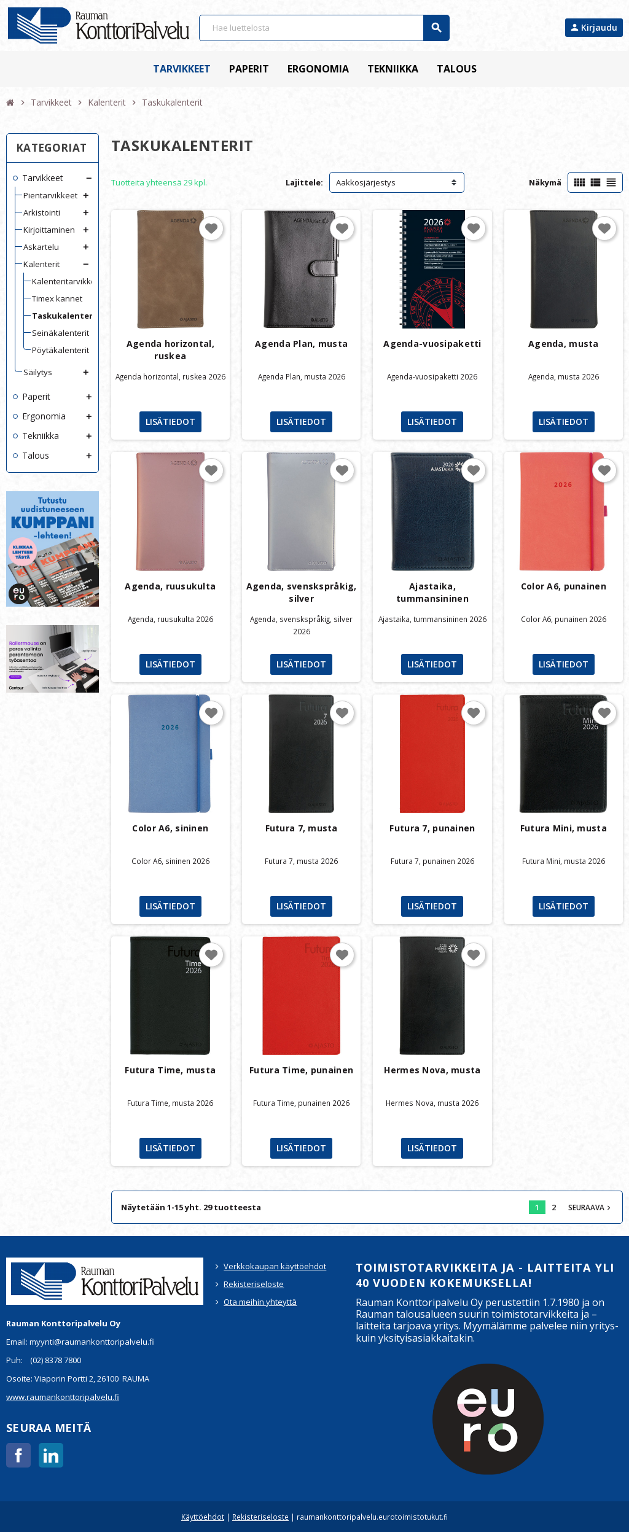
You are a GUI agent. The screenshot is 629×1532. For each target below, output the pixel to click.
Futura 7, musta (301, 828)
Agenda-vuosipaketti (432, 343)
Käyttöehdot (202, 1517)
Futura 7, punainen (432, 828)
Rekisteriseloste (254, 1283)
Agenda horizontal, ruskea (170, 350)
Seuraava (590, 1207)
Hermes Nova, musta (432, 1070)
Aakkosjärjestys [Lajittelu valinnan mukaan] (366, 182)
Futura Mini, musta (563, 828)
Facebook (18, 1455)
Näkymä (545, 182)
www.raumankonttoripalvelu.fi (62, 1396)
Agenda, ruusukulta (170, 586)
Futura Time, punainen (301, 1070)
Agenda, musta (563, 343)
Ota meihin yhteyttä (260, 1301)
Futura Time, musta (170, 1070)
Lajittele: (304, 182)
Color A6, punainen (563, 586)
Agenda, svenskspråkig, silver (301, 592)
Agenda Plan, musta (301, 343)
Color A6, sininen (170, 828)
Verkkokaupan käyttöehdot (275, 1266)
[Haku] (324, 28)
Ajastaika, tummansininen (432, 592)
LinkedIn (51, 1455)
